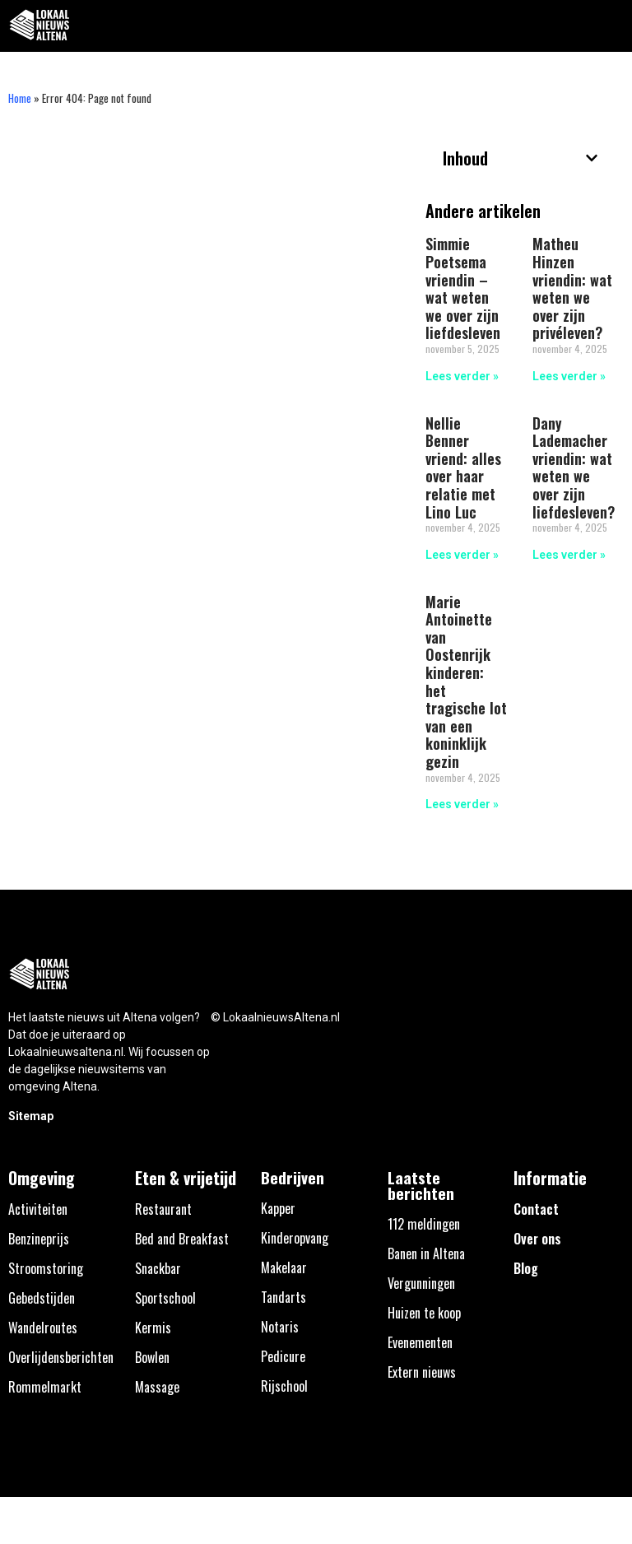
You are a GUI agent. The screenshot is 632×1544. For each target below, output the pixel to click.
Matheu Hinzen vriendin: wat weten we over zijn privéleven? (572, 288)
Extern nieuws (422, 1372)
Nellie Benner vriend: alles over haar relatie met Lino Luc (463, 467)
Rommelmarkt (44, 1387)
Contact (536, 1209)
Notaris (280, 1327)
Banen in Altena (426, 1253)
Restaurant (163, 1209)
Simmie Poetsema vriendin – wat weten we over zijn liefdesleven (462, 288)
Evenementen (420, 1342)
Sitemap (30, 1116)
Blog (526, 1268)
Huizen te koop (424, 1313)
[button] (610, 26)
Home (19, 98)
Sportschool (165, 1298)
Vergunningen (421, 1283)
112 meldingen (424, 1224)
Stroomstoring (45, 1268)
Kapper (278, 1208)
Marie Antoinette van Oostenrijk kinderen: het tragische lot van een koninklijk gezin (466, 681)
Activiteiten (37, 1209)
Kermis (153, 1327)
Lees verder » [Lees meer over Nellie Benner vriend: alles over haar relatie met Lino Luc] (462, 554)
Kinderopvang (294, 1238)
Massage (157, 1387)
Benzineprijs (38, 1239)
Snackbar (158, 1268)
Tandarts (283, 1297)
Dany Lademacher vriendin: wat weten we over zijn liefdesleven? (573, 467)
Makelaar (284, 1267)
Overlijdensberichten (61, 1357)
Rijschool (284, 1386)
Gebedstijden (41, 1298)
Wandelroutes (42, 1327)
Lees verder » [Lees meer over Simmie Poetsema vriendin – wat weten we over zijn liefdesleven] (462, 376)
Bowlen (152, 1357)
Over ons (537, 1239)
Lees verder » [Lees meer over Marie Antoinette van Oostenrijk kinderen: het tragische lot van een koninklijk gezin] (462, 804)
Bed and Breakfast (182, 1239)
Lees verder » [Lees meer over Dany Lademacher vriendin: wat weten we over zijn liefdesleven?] (569, 554)
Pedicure (283, 1356)
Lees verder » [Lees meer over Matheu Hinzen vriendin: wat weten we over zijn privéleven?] (569, 376)
